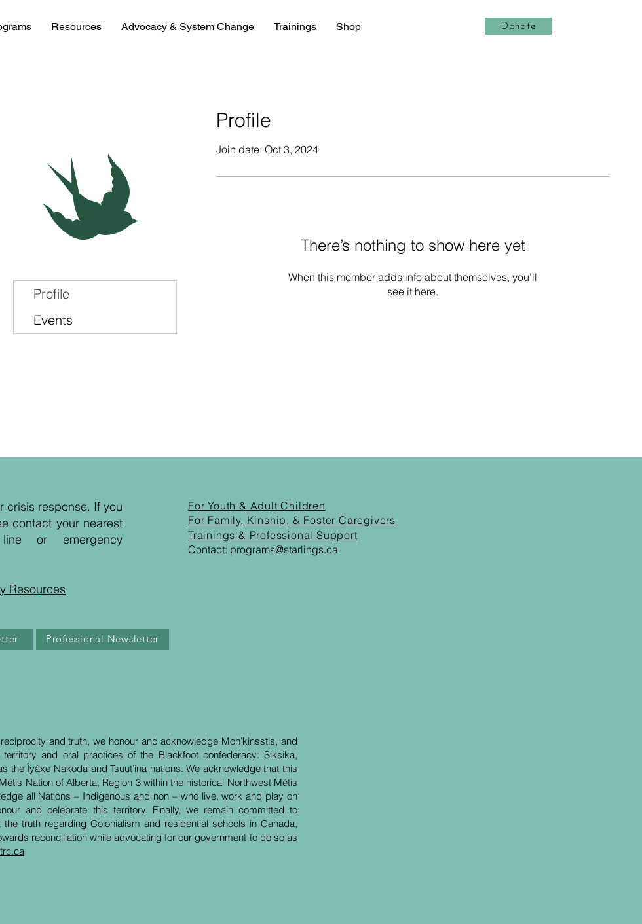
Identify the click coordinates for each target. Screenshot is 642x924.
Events (53, 320)
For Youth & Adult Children (257, 505)
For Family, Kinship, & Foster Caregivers (292, 520)
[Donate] (518, 26)
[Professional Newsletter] (102, 639)
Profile (51, 294)
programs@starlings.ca (284, 549)
